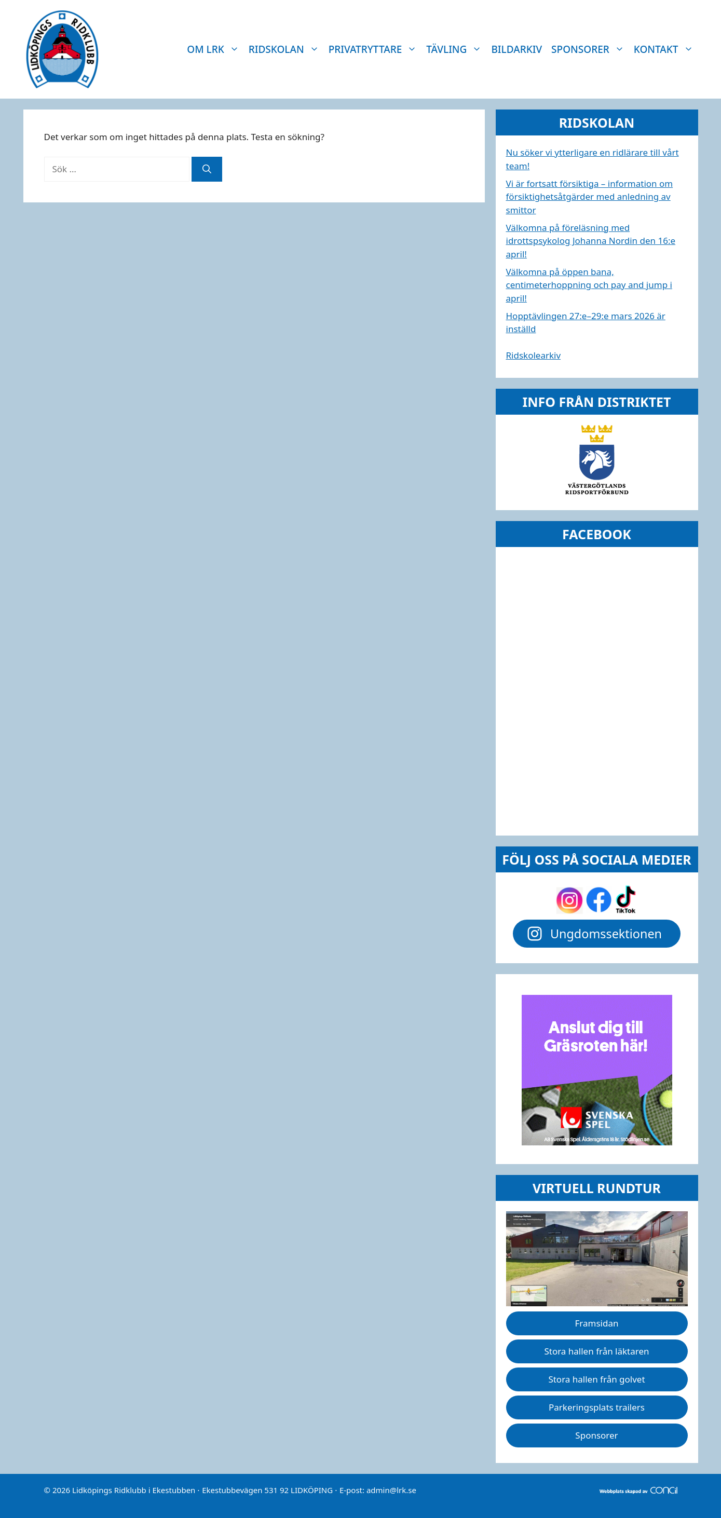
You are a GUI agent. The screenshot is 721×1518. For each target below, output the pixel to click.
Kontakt (666, 49)
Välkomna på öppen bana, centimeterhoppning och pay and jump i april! (589, 285)
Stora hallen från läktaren (596, 1351)
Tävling (456, 49)
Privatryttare (375, 49)
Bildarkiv (516, 49)
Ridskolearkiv (533, 355)
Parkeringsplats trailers (597, 1407)
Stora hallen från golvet (596, 1379)
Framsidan (597, 1323)
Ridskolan (286, 49)
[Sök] (207, 169)
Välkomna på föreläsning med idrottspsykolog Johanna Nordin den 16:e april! (591, 241)
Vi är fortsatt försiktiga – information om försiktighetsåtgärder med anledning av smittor (589, 196)
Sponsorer (590, 49)
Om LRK (215, 49)
